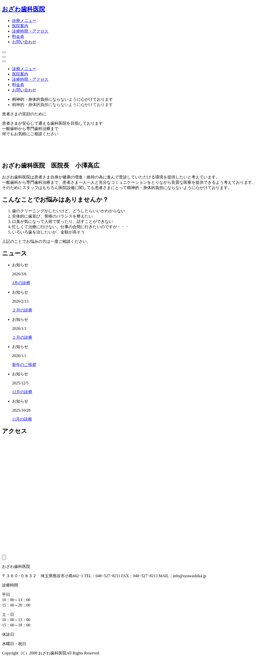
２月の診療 (22, 310)
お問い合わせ (24, 42)
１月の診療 (22, 337)
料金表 (18, 36)
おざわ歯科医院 (23, 9)
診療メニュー (24, 20)
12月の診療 (22, 392)
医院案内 (20, 26)
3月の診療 (21, 283)
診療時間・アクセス (30, 31)
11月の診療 (22, 419)
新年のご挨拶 (24, 364)
